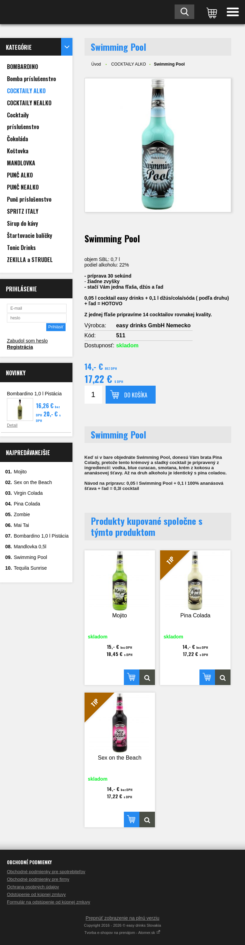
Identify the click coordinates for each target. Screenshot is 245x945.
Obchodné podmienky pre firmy (38, 879)
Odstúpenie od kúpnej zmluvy (36, 894)
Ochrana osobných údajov (33, 886)
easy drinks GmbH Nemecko (153, 325)
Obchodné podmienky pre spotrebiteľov (46, 871)
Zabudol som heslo (27, 341)
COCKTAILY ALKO (128, 64)
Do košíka (135, 395)
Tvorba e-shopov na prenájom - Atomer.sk (123, 932)
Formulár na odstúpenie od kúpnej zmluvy (48, 902)
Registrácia (20, 347)
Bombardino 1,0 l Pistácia (34, 393)
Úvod (96, 64)
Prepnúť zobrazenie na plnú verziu (122, 918)
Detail (12, 425)
